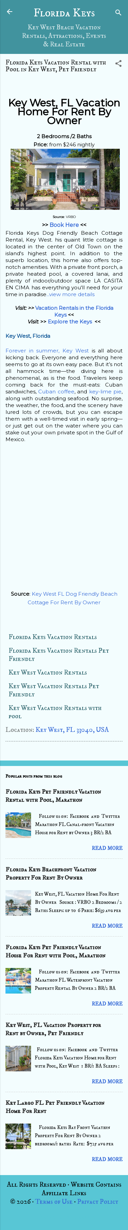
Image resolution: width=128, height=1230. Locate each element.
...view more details (70, 294)
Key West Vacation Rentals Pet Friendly (54, 690)
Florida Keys (64, 13)
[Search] (118, 13)
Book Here (64, 225)
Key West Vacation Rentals (48, 672)
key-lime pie (105, 391)
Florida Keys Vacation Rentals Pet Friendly (59, 655)
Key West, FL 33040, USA (72, 730)
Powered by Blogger (64, 1217)
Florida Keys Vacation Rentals (53, 637)
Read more (107, 848)
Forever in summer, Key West (47, 350)
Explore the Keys (70, 321)
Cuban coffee (56, 391)
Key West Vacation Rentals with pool (55, 712)
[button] (118, 64)
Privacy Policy (97, 1202)
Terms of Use (54, 1202)
